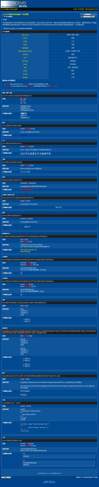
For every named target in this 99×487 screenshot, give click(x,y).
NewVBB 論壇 (25, 251)
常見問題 (81, 9)
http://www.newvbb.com (29, 250)
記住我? (94, 14)
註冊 (75, 9)
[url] (25, 58)
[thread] (25, 61)
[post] (25, 64)
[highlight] (25, 48)
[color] (25, 38)
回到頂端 (95, 479)
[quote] (25, 77)
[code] (25, 74)
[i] (25, 35)
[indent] (25, 54)
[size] (25, 41)
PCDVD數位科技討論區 (9, 9)
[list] (25, 67)
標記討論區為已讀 (91, 9)
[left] (19, 51)
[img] (25, 71)
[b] (23, 35)
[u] (27, 35)
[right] (24, 51)
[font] (25, 44)
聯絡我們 (78, 479)
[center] (29, 51)
